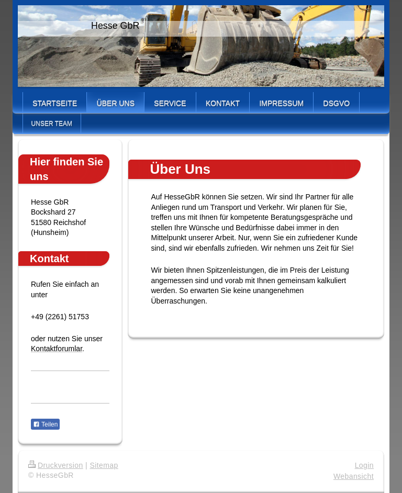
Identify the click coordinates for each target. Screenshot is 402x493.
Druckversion (55, 465)
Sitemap (104, 465)
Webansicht (353, 476)
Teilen (45, 424)
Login (364, 465)
